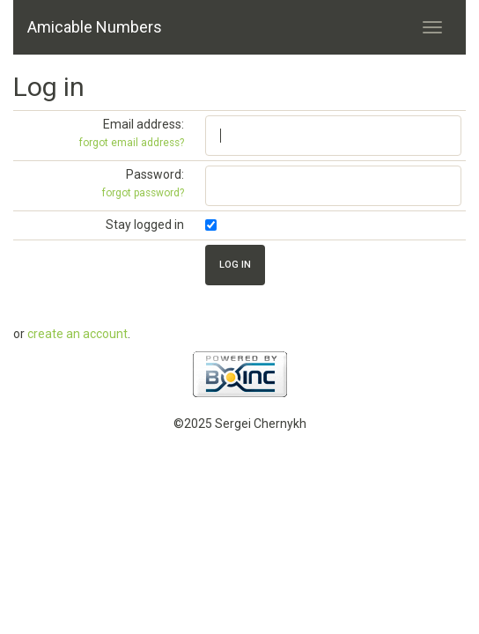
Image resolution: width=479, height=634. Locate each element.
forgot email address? (131, 142)
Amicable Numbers (94, 27)
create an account (77, 334)
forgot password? (143, 193)
